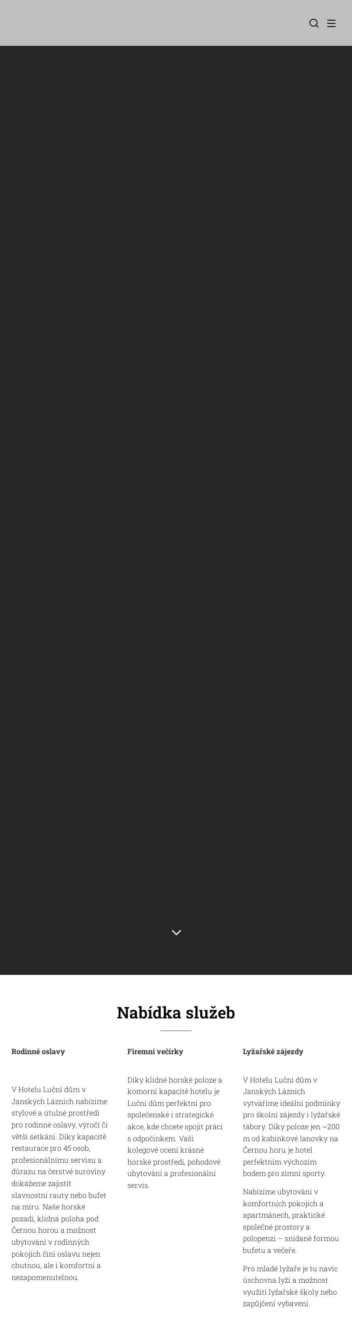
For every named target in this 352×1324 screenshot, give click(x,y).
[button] (313, 22)
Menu (331, 23)
